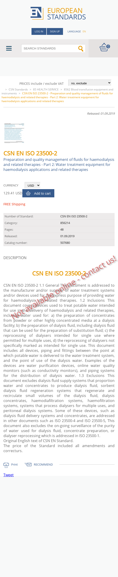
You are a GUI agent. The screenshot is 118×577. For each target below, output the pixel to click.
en (84, 31)
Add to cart (42, 193)
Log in (39, 31)
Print (14, 464)
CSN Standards (18, 89)
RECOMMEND (43, 464)
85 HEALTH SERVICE (46, 89)
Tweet (8, 474)
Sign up (55, 31)
